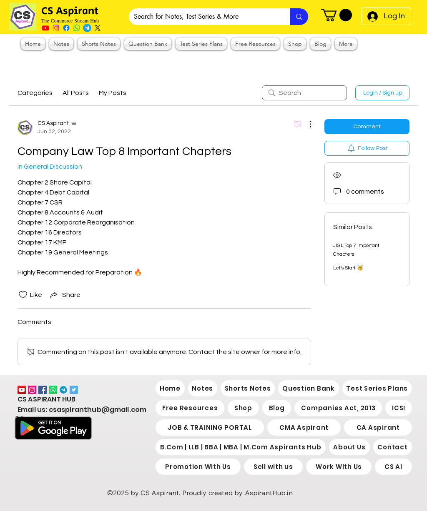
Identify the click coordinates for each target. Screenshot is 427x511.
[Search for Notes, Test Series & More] (203, 16)
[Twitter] (74, 390)
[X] (97, 28)
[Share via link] (64, 295)
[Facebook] (66, 28)
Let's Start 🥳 (348, 268)
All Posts (76, 93)
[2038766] (63, 390)
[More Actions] (306, 124)
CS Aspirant (71, 11)
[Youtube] (45, 28)
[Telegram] (87, 28)
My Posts (112, 93)
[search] (304, 92)
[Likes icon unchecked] (23, 295)
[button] (336, 15)
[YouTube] (22, 390)
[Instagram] (56, 28)
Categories (35, 93)
